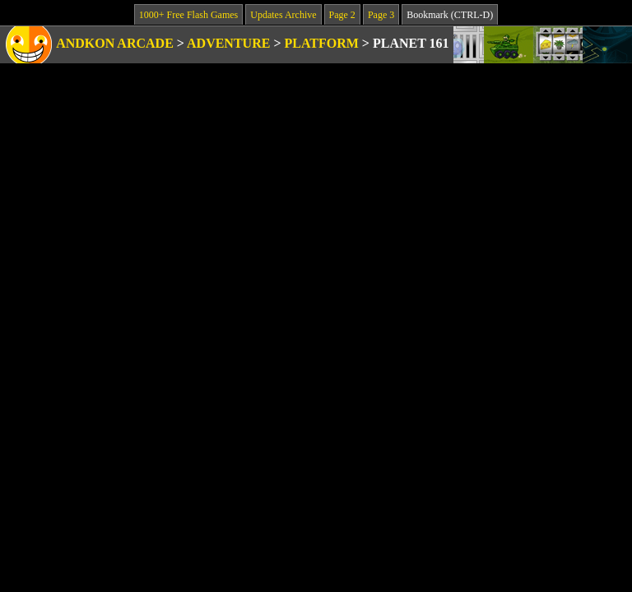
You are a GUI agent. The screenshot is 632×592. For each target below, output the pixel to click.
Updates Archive (283, 15)
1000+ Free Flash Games (188, 15)
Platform (322, 43)
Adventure (228, 43)
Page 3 (381, 15)
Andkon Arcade (115, 43)
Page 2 (342, 15)
